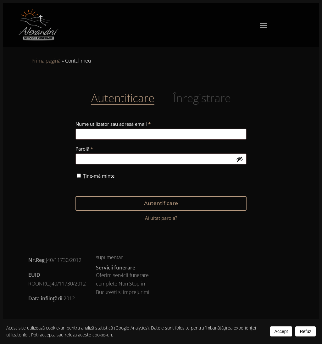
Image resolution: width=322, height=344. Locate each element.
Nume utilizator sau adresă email (125, 123)
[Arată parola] (239, 159)
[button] (263, 25)
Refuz (305, 331)
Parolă (96, 148)
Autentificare (161, 203)
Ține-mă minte (98, 176)
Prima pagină (45, 60)
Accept (281, 331)
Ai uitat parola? (161, 218)
